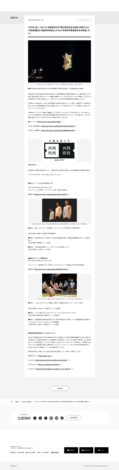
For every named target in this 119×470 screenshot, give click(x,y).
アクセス (103, 450)
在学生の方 (58, 3)
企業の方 (73, 3)
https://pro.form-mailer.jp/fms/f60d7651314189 (58, 130)
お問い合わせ (87, 450)
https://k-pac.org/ (44, 356)
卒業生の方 (66, 3)
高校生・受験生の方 (48, 3)
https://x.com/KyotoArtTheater (48, 364)
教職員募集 (55, 452)
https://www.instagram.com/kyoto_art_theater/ (53, 369)
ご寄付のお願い (31, 452)
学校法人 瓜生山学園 (18, 452)
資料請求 (104, 7)
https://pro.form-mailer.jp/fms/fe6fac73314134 (57, 126)
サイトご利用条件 (44, 452)
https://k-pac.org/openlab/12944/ (48, 122)
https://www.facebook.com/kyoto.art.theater (51, 360)
